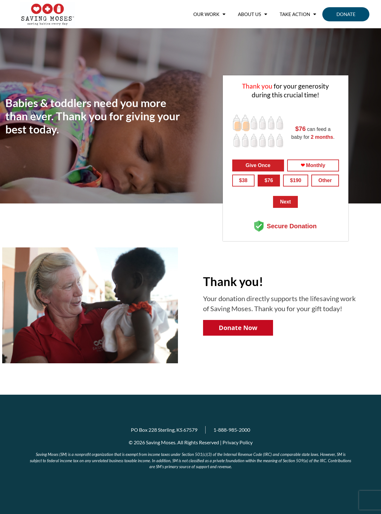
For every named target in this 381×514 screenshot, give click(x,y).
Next (285, 201)
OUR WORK (209, 14)
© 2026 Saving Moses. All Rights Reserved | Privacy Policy (191, 442)
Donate (346, 14)
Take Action (298, 14)
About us (252, 14)
